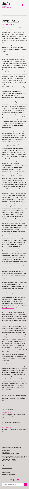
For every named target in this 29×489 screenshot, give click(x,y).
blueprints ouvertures (8, 308)
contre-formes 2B (14, 314)
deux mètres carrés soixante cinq (11, 299)
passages (18, 271)
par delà (4, 337)
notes (18, 339)
